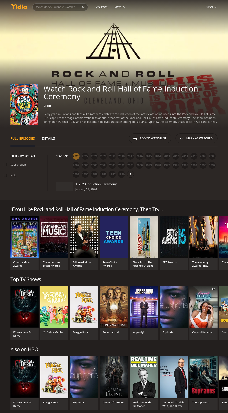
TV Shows (101, 7)
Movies (119, 7)
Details (48, 138)
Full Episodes (22, 138)
